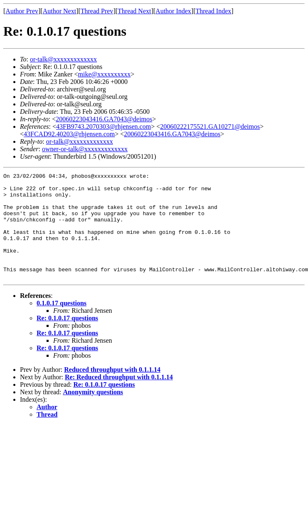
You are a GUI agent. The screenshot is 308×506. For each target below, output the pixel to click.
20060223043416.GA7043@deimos (104, 119)
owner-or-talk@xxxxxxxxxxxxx (85, 148)
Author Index (173, 11)
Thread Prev (97, 11)
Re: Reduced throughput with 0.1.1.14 (119, 398)
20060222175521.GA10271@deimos (210, 126)
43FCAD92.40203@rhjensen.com (69, 134)
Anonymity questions (93, 413)
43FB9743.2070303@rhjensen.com (103, 126)
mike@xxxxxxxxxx (104, 74)
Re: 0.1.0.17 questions (67, 339)
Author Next (59, 11)
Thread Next (134, 11)
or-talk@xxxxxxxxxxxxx (63, 59)
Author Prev (21, 11)
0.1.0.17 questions (61, 324)
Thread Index (214, 11)
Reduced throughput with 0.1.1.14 (112, 390)
